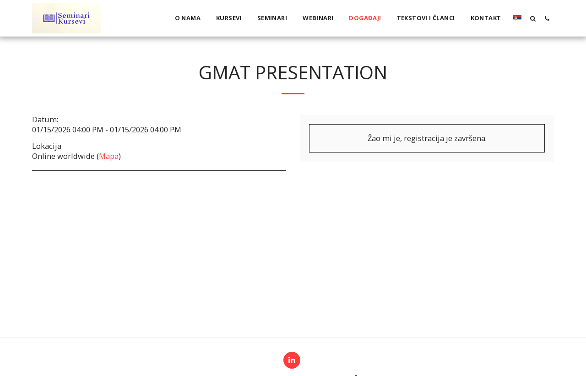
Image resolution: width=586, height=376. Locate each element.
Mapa (109, 156)
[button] (532, 18)
